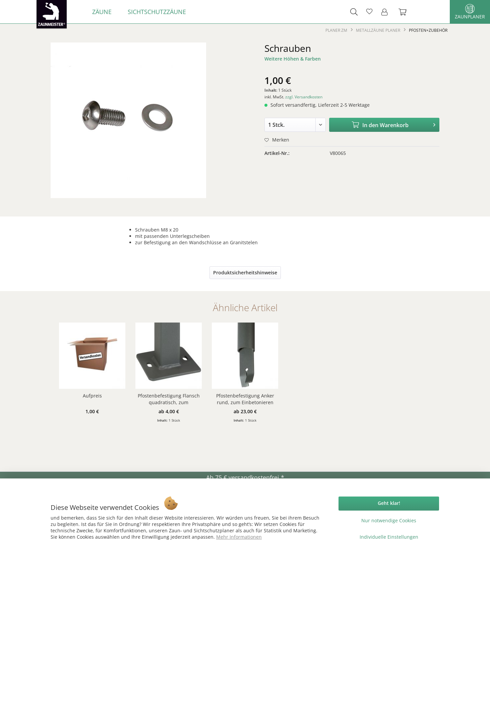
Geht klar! (389, 503)
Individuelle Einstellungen (389, 537)
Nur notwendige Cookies (388, 520)
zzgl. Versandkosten (303, 97)
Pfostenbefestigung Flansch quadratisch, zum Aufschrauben (169, 399)
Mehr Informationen (239, 537)
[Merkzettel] (369, 11)
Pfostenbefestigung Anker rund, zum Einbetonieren (245, 399)
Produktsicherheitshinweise (245, 272)
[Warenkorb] (406, 11)
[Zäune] (102, 11)
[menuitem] (102, 11)
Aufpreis (92, 395)
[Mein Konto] (386, 11)
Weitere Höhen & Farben (292, 59)
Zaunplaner (470, 12)
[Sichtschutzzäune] (157, 11)
